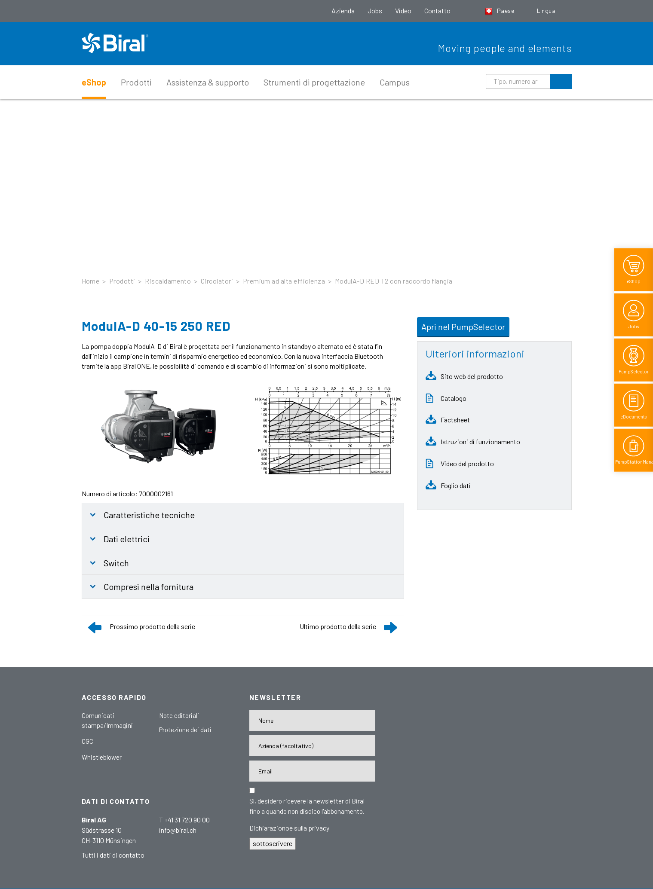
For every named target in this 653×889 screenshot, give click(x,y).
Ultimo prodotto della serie (338, 626)
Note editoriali (179, 715)
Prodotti (136, 82)
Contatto (437, 10)
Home (91, 281)
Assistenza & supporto (207, 82)
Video (403, 10)
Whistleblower (102, 757)
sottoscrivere (272, 843)
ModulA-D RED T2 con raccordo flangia (394, 281)
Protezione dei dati (185, 729)
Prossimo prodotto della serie (152, 626)
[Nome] (312, 720)
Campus (395, 82)
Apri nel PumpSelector (463, 326)
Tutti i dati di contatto (113, 855)
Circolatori (217, 281)
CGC (87, 741)
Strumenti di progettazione (314, 82)
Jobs (375, 10)
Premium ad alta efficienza (284, 281)
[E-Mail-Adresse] (312, 771)
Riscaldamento (168, 281)
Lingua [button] (547, 10)
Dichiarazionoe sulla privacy (289, 828)
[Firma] (312, 745)
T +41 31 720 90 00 (184, 820)
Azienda (343, 10)
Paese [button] (500, 10)
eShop (94, 82)
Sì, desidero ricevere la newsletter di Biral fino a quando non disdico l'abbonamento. (307, 806)
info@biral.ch (177, 830)
